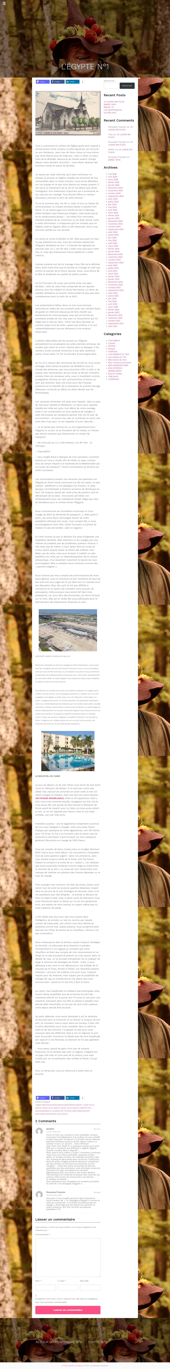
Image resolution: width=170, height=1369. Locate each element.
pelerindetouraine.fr (80, 1111)
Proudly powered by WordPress (73, 1365)
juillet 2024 (113, 235)
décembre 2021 (115, 315)
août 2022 (113, 293)
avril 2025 (112, 210)
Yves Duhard (62, 1114)
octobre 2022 (114, 287)
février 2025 (113, 215)
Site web (84, 1281)
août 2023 (113, 265)
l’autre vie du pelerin (70, 1108)
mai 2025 (112, 207)
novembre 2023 (115, 257)
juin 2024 (112, 237)
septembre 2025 (116, 196)
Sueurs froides (115, 373)
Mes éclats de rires (117, 360)
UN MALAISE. (110, 113)
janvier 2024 (113, 251)
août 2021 (112, 326)
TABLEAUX (113, 376)
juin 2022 (112, 298)
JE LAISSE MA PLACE (114, 101)
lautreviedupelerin (43, 1111)
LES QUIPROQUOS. (113, 110)
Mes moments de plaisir (119, 362)
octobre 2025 (114, 193)
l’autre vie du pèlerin (51, 1108)
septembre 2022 (116, 290)
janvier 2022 (113, 312)
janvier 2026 (113, 185)
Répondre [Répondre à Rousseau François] (97, 1192)
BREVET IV (109, 107)
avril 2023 (112, 271)
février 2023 (113, 276)
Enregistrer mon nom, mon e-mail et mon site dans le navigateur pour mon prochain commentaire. (66, 1300)
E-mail (62, 1281)
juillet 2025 (113, 201)
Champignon (114, 340)
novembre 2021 (115, 318)
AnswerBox (104, 1365)
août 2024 (113, 232)
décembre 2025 (115, 188)
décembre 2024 (115, 221)
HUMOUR (112, 351)
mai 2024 (112, 240)
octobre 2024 (114, 226)
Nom (38, 1281)
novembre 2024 (115, 224)
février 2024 (113, 249)
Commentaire (42, 1234)
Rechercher (109, 81)
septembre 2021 (115, 323)
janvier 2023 (113, 279)
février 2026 (113, 182)
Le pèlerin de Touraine (61, 1111)
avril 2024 (112, 243)
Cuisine (111, 343)
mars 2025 (113, 213)
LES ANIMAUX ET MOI (118, 354)
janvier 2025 (113, 218)
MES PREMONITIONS (118, 365)
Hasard (47, 1102)
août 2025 (113, 199)
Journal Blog (94, 1365)
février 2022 (113, 309)
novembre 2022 (115, 285)
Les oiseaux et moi (117, 357)
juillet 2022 (113, 296)
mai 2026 (112, 174)
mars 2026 (113, 179)
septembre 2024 (116, 229)
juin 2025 (112, 204)
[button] (43, 82)
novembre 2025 (115, 190)
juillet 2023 (113, 268)
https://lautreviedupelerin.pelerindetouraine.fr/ (62, 1105)
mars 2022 (113, 307)
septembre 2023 (116, 262)
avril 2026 (112, 177)
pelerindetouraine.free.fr (45, 1114)
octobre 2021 (114, 320)
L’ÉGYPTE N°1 (85, 1108)
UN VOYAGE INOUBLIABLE (49, 798)
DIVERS (111, 346)
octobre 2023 (114, 260)
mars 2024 (113, 246)
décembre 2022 (115, 282)
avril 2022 (112, 304)
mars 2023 (113, 273)
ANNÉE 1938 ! (110, 104)
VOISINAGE (113, 379)
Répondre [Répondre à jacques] (97, 1129)
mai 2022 (112, 301)
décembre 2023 (115, 254)
